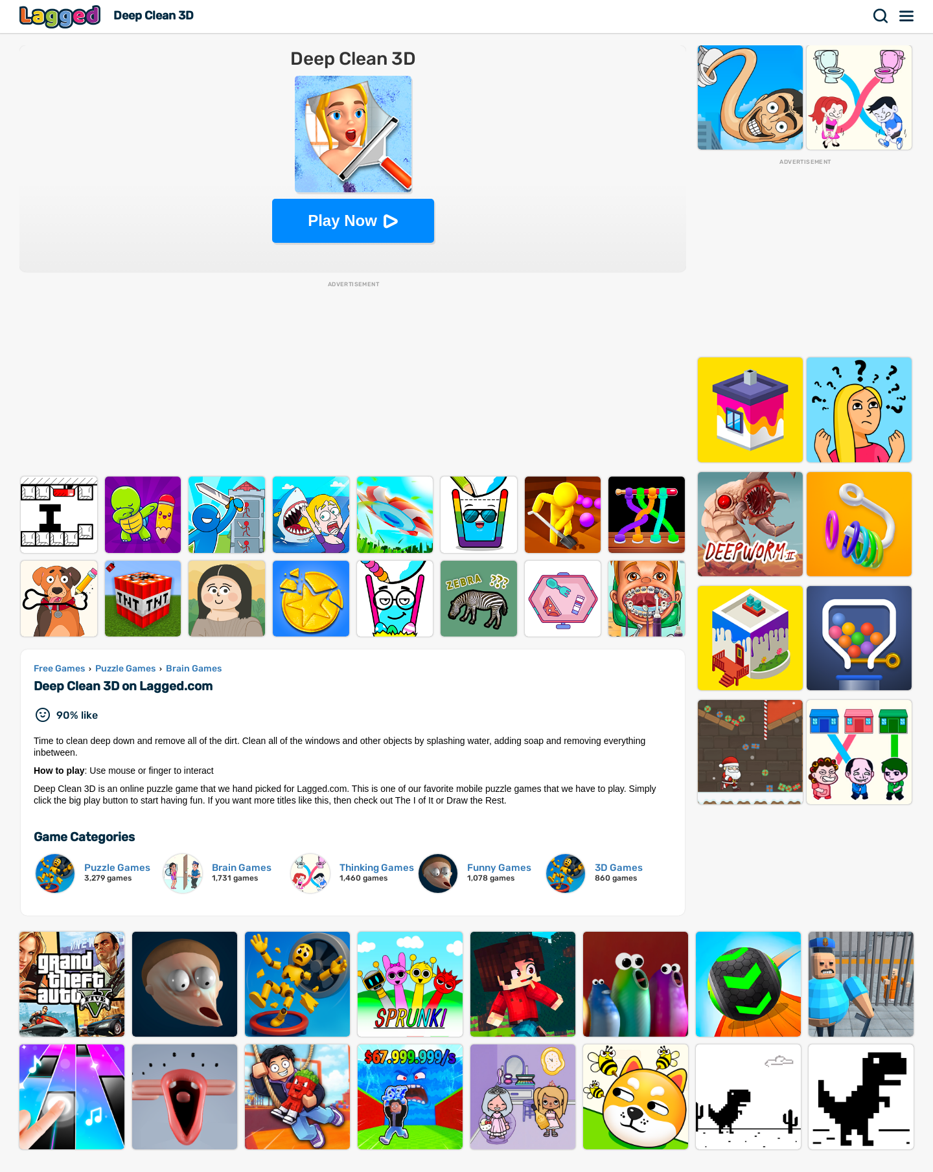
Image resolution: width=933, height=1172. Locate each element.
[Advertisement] (353, 379)
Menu (907, 16)
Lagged (61, 16)
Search (881, 16)
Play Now (342, 220)
